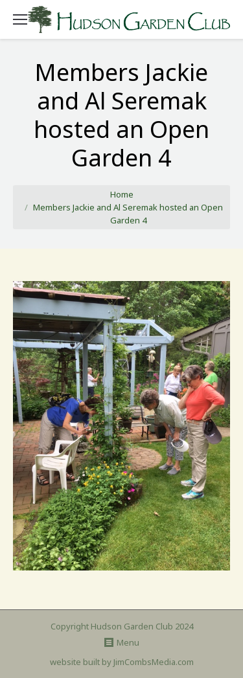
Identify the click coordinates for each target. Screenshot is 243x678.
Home (121, 194)
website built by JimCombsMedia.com (122, 662)
